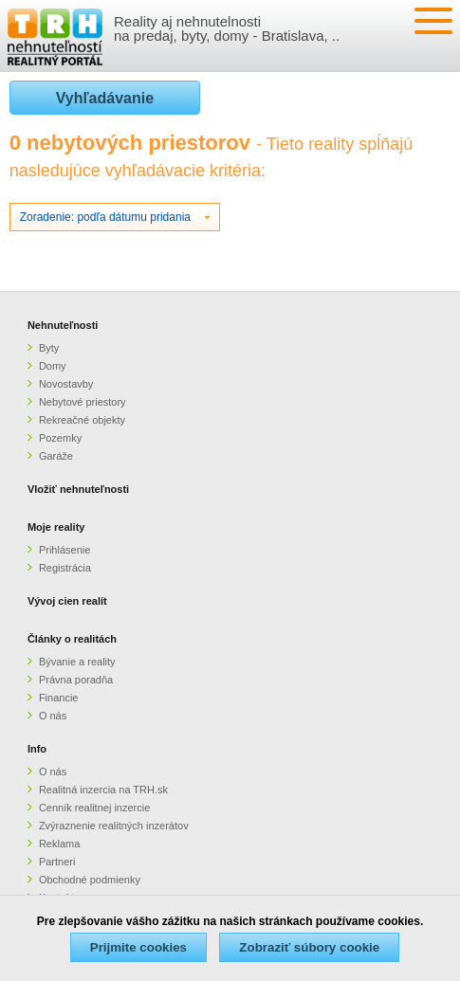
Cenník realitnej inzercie (94, 807)
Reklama (59, 843)
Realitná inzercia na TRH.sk (103, 789)
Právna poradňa (76, 679)
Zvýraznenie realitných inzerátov (114, 825)
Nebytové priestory (82, 402)
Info (37, 748)
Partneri (57, 861)
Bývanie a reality (77, 661)
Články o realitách (72, 639)
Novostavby (66, 384)
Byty (49, 348)
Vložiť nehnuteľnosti (78, 489)
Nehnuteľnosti (63, 325)
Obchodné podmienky (89, 879)
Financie (59, 697)
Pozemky (60, 438)
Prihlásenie (64, 549)
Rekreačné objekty (82, 420)
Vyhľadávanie (105, 98)
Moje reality (56, 527)
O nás (52, 715)
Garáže (56, 456)
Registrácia (65, 567)
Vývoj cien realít (67, 601)
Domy (52, 366)
